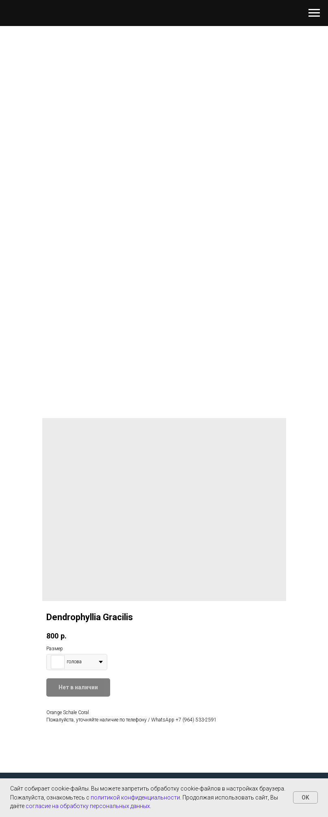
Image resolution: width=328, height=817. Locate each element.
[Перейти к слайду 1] (164, 357)
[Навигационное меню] (314, 13)
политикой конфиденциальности (135, 797)
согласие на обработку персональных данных (88, 806)
